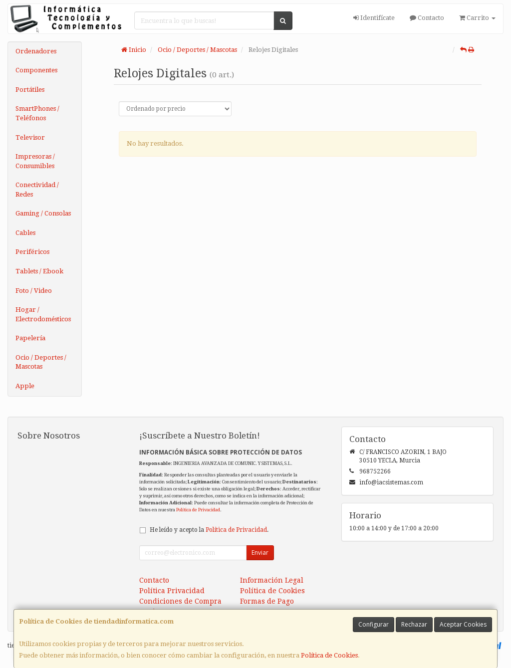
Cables (25, 232)
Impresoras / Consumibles (35, 161)
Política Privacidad (172, 591)
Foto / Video (33, 290)
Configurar (373, 624)
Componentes (36, 70)
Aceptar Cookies (463, 624)
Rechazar (414, 624)
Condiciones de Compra (180, 601)
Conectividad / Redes (37, 189)
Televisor (30, 137)
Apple (24, 386)
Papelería (30, 338)
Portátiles (29, 89)
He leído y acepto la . (209, 529)
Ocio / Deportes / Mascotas (40, 362)
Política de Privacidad (198, 509)
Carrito (477, 17)
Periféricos (32, 251)
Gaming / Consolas (43, 213)
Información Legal (271, 580)
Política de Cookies (329, 655)
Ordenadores (35, 51)
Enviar (260, 552)
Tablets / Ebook (39, 271)
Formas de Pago (267, 601)
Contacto (427, 17)
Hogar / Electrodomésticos (43, 314)
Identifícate (374, 17)
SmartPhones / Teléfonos (37, 113)
